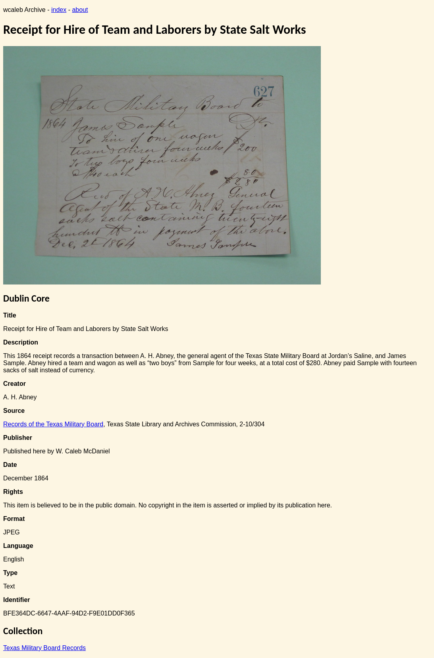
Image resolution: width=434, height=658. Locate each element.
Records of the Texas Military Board (53, 424)
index (58, 9)
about (80, 9)
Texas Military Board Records (44, 647)
